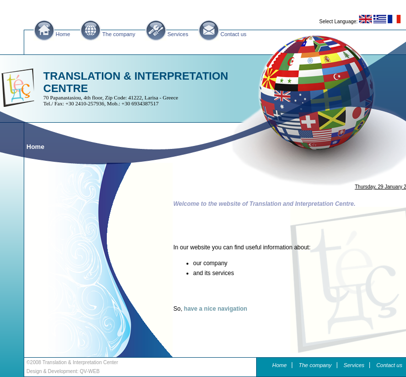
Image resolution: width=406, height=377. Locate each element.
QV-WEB (89, 371)
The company (118, 34)
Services (178, 34)
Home (63, 34)
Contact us (234, 34)
